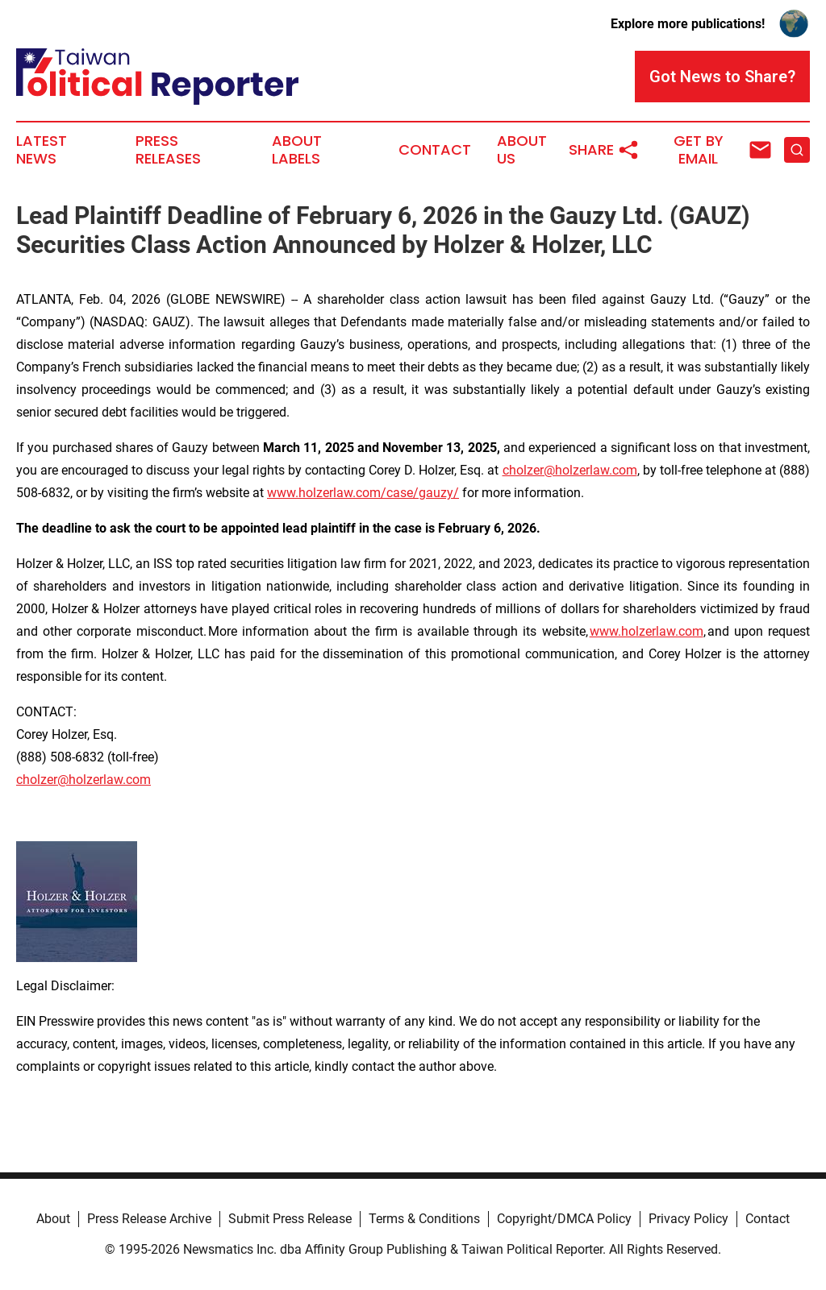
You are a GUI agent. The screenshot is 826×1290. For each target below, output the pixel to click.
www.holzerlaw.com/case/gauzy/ (363, 492)
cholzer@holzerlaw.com (570, 470)
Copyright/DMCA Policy (564, 1218)
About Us (522, 150)
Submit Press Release (290, 1218)
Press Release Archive (149, 1218)
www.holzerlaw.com (646, 631)
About (53, 1218)
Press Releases (168, 150)
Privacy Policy (688, 1218)
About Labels (297, 150)
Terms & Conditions (424, 1218)
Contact (434, 150)
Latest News (41, 150)
